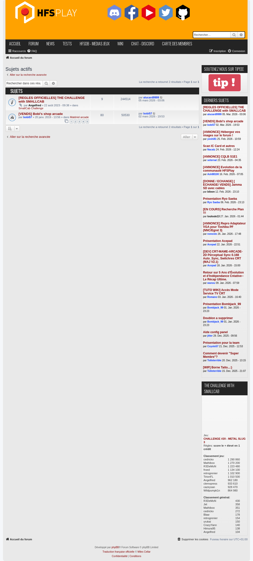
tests (67, 44)
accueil (15, 44)
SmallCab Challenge (31, 108)
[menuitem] (32, 51)
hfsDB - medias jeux (94, 44)
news (50, 44)
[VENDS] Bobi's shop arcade (41, 114)
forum (34, 44)
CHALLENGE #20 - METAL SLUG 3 (225, 440)
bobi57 (27, 117)
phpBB (115, 547)
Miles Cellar (144, 551)
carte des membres (177, 44)
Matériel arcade (79, 117)
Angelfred (34, 105)
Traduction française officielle (118, 551)
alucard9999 (151, 97)
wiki (120, 44)
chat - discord (142, 44)
